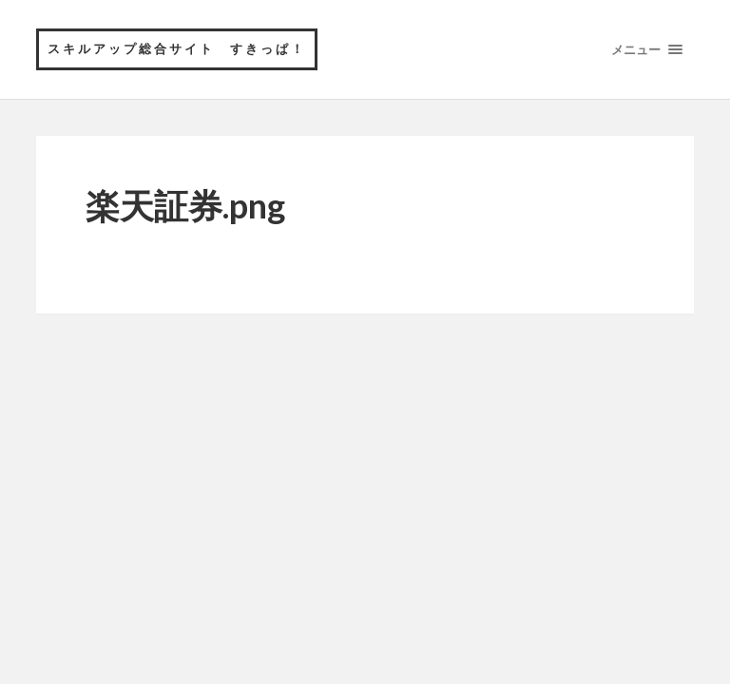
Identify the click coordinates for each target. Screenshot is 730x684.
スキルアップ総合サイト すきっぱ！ (177, 48)
